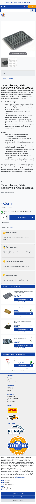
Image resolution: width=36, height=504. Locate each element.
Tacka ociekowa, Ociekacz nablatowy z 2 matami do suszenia (23, 292)
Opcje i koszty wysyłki (12, 381)
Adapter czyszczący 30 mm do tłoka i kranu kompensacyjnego (23, 307)
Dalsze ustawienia (6, 489)
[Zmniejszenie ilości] (7, 219)
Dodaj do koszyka (25, 218)
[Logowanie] (2, 6)
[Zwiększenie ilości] (7, 216)
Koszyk (9, 390)
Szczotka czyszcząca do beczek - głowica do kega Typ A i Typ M (22, 359)
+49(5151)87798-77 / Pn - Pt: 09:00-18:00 (18, 2)
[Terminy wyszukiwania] (15, 10)
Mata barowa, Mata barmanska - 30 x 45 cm (22, 322)
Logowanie (10, 387)
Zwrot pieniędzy (11, 396)
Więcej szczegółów (8, 78)
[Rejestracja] (4, 6)
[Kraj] (24, 6)
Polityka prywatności (12, 398)
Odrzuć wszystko (18, 497)
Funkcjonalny (7, 488)
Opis (4, 73)
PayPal (6, 486)
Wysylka (24, 301)
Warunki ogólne (11, 401)
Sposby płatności (11, 377)
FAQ (8, 379)
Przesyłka (11, 227)
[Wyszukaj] (32, 10)
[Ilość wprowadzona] (3, 217)
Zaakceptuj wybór (18, 500)
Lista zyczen (5, 222)
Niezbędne (7, 480)
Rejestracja (10, 388)
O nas (8, 399)
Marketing (6, 482)
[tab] (18, 73)
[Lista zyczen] (27, 6)
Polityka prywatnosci (20, 477)
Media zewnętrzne (9, 484)
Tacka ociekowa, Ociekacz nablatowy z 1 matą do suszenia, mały (23, 338)
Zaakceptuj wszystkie (18, 493)
